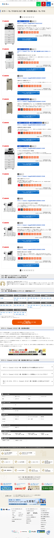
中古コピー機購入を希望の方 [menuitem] (35, 513)
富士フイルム (17, 396)
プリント (42, 419)
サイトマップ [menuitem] (43, 528)
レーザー (3, 421)
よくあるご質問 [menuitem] (43, 520)
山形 (20, 298)
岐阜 (18, 305)
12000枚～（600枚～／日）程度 (44, 434)
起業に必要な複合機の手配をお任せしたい (7, 484)
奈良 (37, 305)
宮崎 (17, 314)
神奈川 (7, 305)
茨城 (48, 298)
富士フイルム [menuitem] (20, 515)
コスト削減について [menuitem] (44, 510)
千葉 (10, 305)
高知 (42, 305)
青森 (15, 298)
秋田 (17, 299)
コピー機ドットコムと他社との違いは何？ (35, 484)
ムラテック (17, 398)
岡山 (4, 312)
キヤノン (3, 396)
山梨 (50, 298)
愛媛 (50, 305)
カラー (3, 410)
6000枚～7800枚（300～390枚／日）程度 (19, 434)
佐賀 (18, 312)
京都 (34, 305)
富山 (37, 298)
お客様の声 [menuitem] (42, 526)
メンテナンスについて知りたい (21, 484)
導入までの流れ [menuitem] (28, 520)
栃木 (45, 298)
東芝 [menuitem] (13, 514)
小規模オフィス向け (18, 440)
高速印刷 (3, 419)
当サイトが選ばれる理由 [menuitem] (44, 514)
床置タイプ (17, 427)
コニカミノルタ (43, 396)
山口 (7, 312)
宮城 (18, 298)
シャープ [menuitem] (20, 512)
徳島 (48, 305)
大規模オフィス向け (5, 440)
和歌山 (31, 307)
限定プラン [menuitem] (28, 522)
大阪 (29, 305)
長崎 (23, 312)
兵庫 (31, 305)
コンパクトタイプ (5, 427)
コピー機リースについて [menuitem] (30, 510)
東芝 (3, 398)
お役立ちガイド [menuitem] (43, 524)
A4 (15, 404)
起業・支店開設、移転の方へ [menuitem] (45, 516)
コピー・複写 (30, 419)
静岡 (20, 305)
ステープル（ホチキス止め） (33, 416)
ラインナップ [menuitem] (14, 510)
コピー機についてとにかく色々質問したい (48, 484)
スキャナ (3, 416)
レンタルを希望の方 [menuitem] (28, 513)
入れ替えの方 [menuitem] (28, 518)
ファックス (17, 416)
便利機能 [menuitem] (13, 521)
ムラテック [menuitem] (14, 515)
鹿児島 (20, 314)
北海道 (2, 298)
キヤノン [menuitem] (13, 512)
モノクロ (16, 410)
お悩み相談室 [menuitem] (43, 518)
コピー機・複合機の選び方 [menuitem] (45, 512)
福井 (34, 298)
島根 (9, 312)
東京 (1, 305)
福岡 (15, 312)
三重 (23, 305)
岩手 (23, 298)
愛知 (15, 305)
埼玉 (4, 305)
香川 (45, 305)
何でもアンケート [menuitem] (43, 522)
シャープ (29, 396)
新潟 (29, 298)
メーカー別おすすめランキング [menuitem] (16, 519)
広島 (1, 312)
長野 (31, 298)
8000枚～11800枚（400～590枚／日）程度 (32, 434)
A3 (2, 404)
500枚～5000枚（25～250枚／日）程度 (6, 434)
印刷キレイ (17, 419)
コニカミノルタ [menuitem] (21, 514)
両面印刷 (42, 416)
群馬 (42, 298)
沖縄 (23, 314)
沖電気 (29, 398)
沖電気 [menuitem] (13, 517)
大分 (20, 312)
